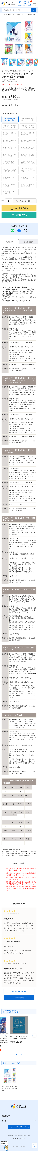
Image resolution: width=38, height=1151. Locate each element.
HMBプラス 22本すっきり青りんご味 (9, 170)
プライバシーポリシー (19, 1138)
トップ (4, 15)
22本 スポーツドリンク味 (9, 178)
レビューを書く (19, 998)
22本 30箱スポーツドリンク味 (27, 178)
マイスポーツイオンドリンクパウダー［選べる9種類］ (10, 1088)
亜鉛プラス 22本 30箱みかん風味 (28, 185)
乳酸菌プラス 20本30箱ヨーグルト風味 (28, 162)
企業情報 (10, 1135)
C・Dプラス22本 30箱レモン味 (28, 140)
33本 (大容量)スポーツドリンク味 (9, 119)
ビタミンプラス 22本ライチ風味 (9, 155)
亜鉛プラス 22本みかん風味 (9, 185)
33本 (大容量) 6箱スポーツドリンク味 (10, 126)
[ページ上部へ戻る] (34, 1145)
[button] (3, 1035)
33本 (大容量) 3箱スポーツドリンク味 (28, 119)
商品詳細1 (9, 242)
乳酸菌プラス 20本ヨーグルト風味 (9, 162)
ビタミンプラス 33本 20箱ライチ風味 (27, 148)
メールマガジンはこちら (19, 1127)
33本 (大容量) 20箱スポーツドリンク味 (28, 126)
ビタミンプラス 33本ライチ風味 (9, 148)
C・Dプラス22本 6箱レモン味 (9, 140)
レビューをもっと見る (19, 991)
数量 (3, 201)
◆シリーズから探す (14, 15)
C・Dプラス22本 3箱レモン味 (27, 133)
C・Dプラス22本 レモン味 (10, 133)
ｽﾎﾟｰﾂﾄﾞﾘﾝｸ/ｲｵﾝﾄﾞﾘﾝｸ (28, 15)
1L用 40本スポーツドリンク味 (9, 192)
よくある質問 (28, 242)
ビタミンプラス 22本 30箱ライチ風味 (27, 155)
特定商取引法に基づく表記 (22, 1135)
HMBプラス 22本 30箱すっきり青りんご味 (28, 170)
